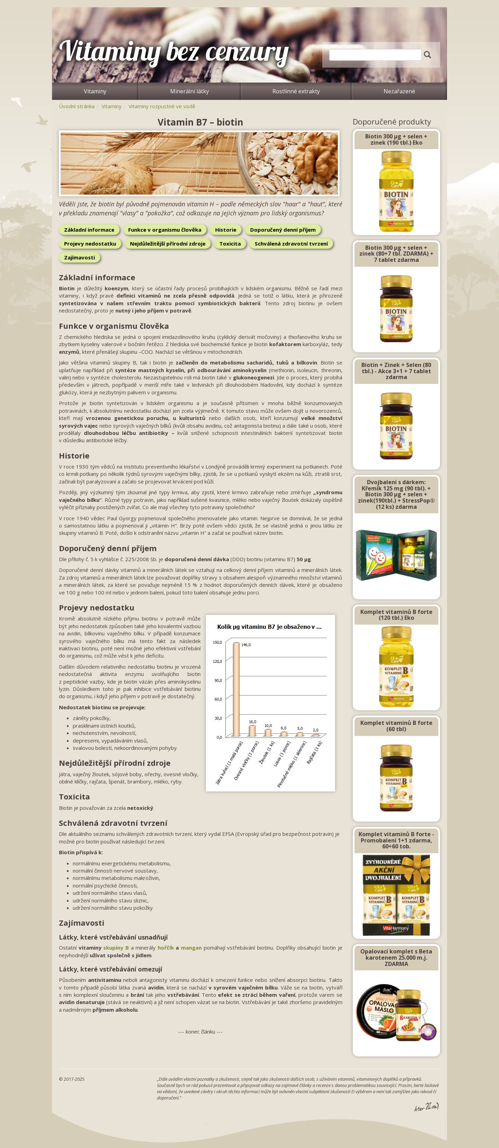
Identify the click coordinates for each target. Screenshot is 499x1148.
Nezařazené (399, 91)
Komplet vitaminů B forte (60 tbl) (396, 726)
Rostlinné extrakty (296, 91)
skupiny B (116, 947)
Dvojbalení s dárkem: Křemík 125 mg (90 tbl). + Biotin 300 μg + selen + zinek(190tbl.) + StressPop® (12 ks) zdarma (396, 494)
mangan (191, 947)
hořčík (166, 947)
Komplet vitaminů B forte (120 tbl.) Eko (396, 615)
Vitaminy (95, 91)
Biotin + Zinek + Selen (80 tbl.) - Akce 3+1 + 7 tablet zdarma (396, 371)
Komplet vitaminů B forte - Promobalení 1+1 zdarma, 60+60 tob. (396, 840)
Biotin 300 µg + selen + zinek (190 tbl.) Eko (396, 139)
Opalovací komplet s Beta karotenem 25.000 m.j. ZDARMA (396, 957)
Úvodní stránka (77, 106)
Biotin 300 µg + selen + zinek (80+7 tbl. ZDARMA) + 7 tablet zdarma (396, 254)
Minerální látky (189, 91)
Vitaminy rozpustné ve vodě (162, 106)
